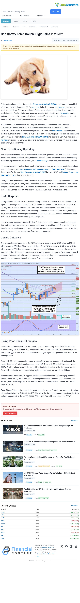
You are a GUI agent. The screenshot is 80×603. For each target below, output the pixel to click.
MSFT (2, 529)
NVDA (47, 450)
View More (74, 420)
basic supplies (63, 113)
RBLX (43, 434)
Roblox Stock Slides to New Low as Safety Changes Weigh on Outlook (48, 427)
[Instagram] (76, 550)
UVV (55, 450)
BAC (2, 521)
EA (39, 434)
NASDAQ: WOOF (59, 169)
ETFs (25, 21)
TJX (47, 498)
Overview (16, 27)
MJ (57, 466)
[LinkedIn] (71, 550)
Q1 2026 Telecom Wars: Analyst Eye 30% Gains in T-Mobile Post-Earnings (50, 474)
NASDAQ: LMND (41, 137)
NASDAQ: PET (39, 172)
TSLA (2, 538)
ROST (44, 498)
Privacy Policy (41, 554)
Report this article (10, 413)
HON (44, 450)
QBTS (52, 450)
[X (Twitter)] (62, 550)
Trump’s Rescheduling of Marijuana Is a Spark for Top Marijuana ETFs (49, 458)
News (24, 27)
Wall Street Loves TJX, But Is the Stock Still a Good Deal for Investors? (47, 490)
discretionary (42, 161)
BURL (40, 498)
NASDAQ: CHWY (49, 104)
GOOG (3, 524)
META (2, 527)
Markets (6, 21)
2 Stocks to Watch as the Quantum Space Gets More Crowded (49, 442)
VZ (50, 482)
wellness (4, 140)
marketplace (57, 131)
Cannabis (40, 466)
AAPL (2, 515)
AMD (2, 518)
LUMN (40, 482)
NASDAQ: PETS (7, 175)
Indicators (40, 16)
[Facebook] (66, 550)
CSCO (40, 450)
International (43, 27)
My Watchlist (24, 16)
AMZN (3, 512)
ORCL (2, 535)
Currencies (32, 27)
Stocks (16, 21)
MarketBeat (29, 434)
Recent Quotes (7, 16)
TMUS (46, 482)
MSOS (60, 466)
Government (46, 466)
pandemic (36, 107)
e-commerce (60, 107)
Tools (34, 21)
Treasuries (54, 27)
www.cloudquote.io (48, 547)
